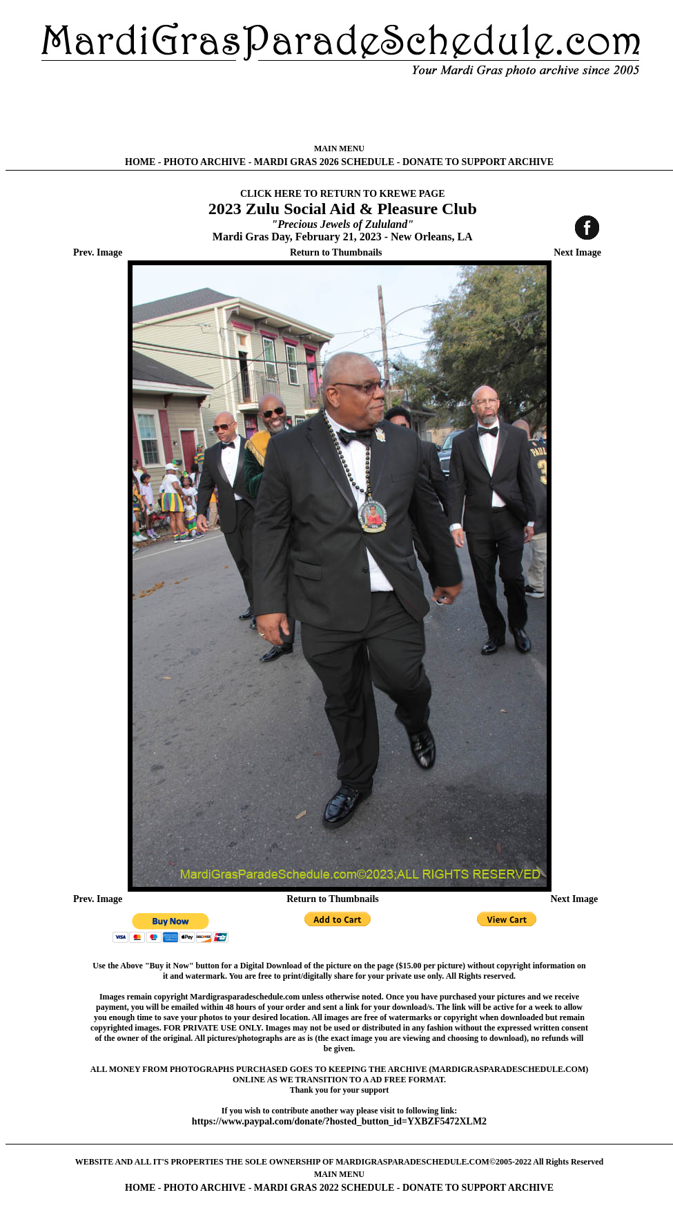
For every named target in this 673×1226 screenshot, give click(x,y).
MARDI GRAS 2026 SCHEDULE (324, 162)
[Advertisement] (339, 110)
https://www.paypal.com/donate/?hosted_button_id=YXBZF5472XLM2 (339, 1121)
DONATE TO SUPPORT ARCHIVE (478, 162)
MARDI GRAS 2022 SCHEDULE (324, 1187)
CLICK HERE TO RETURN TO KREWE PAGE (342, 194)
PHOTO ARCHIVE (205, 162)
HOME (140, 162)
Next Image (577, 252)
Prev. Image (97, 252)
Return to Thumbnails (336, 252)
